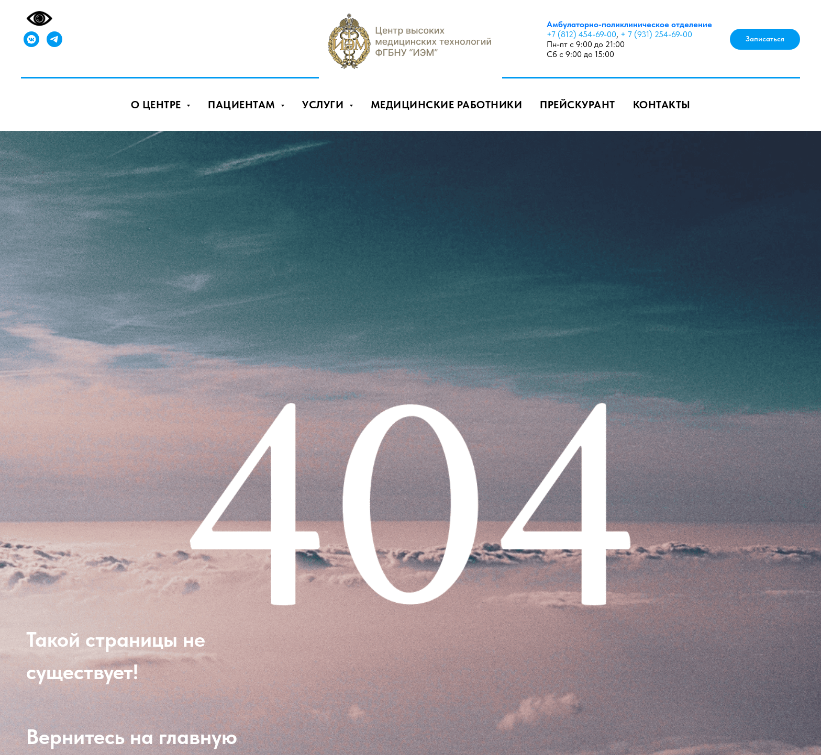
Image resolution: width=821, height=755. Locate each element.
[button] (765, 39)
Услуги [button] (324, 104)
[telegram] (54, 39)
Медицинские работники (447, 104)
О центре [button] (157, 104)
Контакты (662, 104)
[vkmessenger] (31, 39)
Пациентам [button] (243, 104)
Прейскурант (577, 104)
